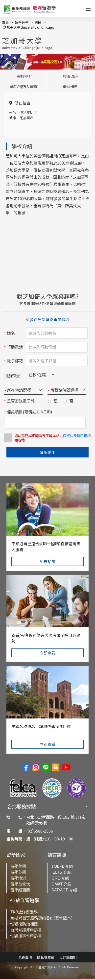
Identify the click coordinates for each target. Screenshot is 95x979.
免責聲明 (25, 957)
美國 (38, 22)
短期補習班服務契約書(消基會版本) (41, 918)
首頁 (5, 22)
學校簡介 (24, 76)
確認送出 (47, 452)
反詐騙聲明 (68, 957)
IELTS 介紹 (61, 872)
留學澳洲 (18, 878)
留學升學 (22, 22)
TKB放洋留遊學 (24, 912)
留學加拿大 (20, 884)
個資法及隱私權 (75, 435)
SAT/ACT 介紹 (64, 890)
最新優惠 (70, 86)
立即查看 (47, 653)
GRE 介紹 (60, 878)
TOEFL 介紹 (62, 866)
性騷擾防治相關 (24, 924)
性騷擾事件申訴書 (26, 936)
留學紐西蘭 (20, 890)
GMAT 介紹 (61, 884)
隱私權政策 (45, 957)
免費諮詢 (47, 561)
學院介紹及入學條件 (24, 86)
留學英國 (18, 872)
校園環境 (70, 76)
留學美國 (18, 866)
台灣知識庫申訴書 (26, 930)
